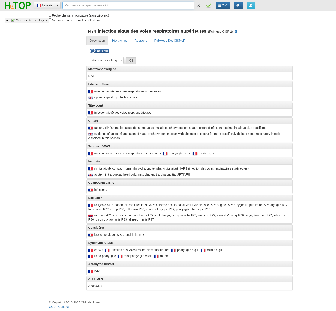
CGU (52, 306)
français (44, 5)
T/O (222, 5)
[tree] (27, 20)
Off (131, 60)
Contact (63, 306)
